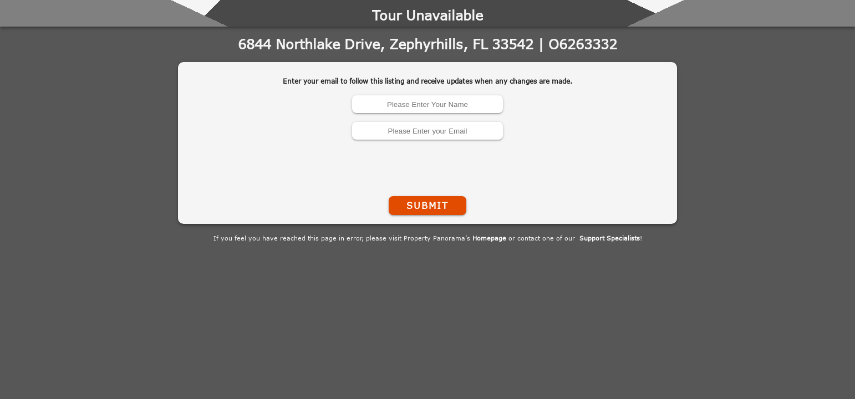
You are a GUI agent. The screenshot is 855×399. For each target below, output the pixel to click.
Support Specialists (609, 238)
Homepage (489, 238)
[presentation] (427, 165)
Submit (427, 206)
